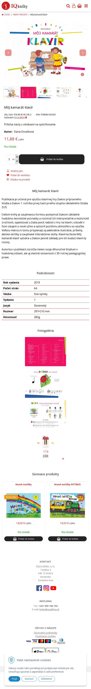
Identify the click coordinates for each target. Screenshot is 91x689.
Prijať (14, 678)
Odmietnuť (46, 678)
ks (13, 159)
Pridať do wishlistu (18, 175)
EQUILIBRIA (20, 117)
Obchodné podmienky (45, 632)
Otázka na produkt (18, 179)
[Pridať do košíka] (51, 159)
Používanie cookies (45, 636)
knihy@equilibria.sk (49, 609)
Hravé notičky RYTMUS (67, 484)
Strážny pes (15, 170)
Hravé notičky (23, 484)
